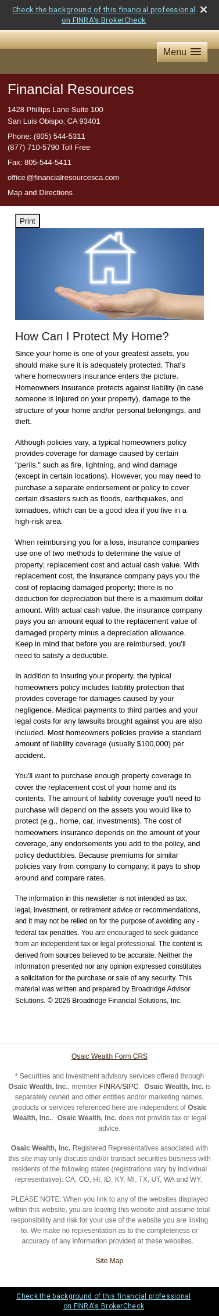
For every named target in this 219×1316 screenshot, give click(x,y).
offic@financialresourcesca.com (63, 177)
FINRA (109, 1087)
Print (27, 221)
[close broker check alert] (203, 9)
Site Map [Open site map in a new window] (109, 1261)
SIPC (130, 1087)
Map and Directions (40, 192)
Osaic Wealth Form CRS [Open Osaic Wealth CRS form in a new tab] (109, 1056)
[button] (182, 52)
